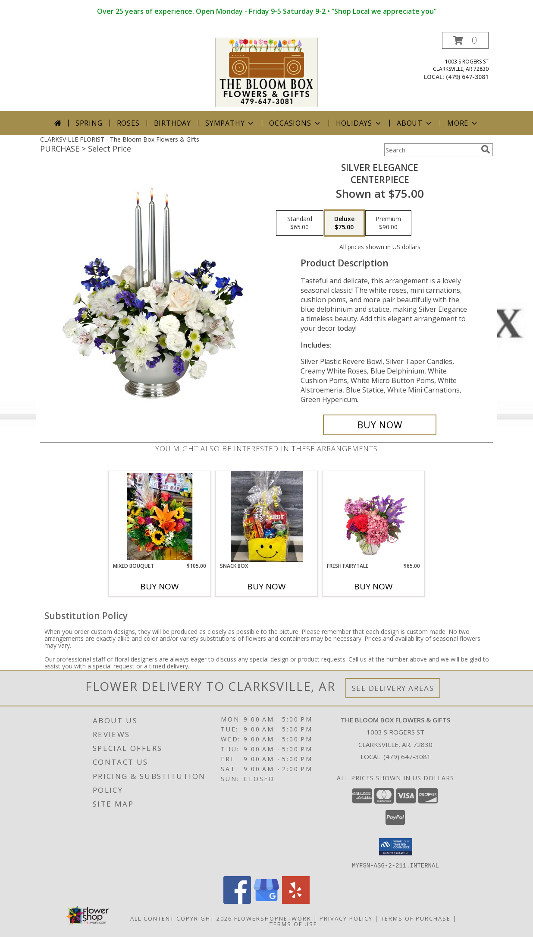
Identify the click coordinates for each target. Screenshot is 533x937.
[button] (465, 40)
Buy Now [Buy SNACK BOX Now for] (266, 586)
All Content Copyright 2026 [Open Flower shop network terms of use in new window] (181, 918)
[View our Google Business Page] (266, 901)
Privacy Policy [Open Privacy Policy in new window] (346, 918)
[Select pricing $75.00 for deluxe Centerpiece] (344, 223)
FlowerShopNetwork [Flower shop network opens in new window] (272, 918)
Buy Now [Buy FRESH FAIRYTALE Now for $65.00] (373, 586)
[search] (485, 149)
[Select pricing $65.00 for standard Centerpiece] (299, 223)
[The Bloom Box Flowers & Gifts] (266, 71)
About (415, 123)
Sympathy (230, 123)
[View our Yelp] (296, 901)
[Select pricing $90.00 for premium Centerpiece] (388, 223)
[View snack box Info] (267, 516)
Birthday (172, 123)
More (463, 123)
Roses (128, 123)
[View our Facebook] (237, 901)
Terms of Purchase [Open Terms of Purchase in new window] (416, 918)
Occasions (295, 123)
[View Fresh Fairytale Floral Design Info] (374, 516)
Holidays (359, 123)
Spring (89, 123)
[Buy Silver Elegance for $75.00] (379, 425)
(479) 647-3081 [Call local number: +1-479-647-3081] (467, 77)
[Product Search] (431, 150)
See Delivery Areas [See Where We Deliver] (393, 688)
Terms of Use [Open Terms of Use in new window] (293, 924)
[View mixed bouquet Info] (160, 516)
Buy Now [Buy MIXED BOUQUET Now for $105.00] (159, 586)
